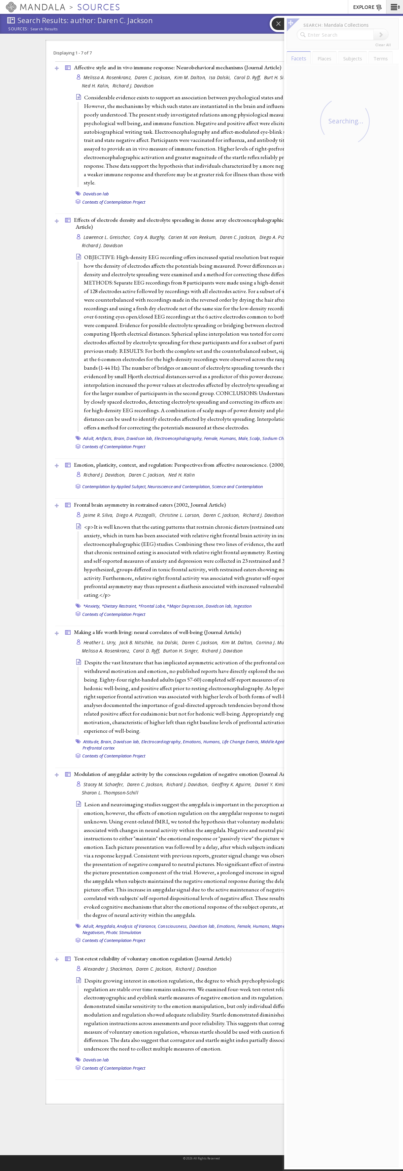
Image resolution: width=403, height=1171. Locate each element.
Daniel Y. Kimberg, (275, 784)
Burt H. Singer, (279, 77)
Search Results (44, 29)
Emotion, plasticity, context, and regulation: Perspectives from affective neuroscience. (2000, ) (197, 464)
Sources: (18, 29)
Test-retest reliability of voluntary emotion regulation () (152, 958)
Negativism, (94, 932)
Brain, (120, 438)
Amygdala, (106, 926)
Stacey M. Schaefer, (104, 784)
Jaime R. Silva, (99, 515)
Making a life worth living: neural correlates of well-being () (157, 632)
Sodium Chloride (278, 438)
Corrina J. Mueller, (276, 642)
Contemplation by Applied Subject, (114, 486)
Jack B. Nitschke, (137, 642)
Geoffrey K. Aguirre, (232, 784)
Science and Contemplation (237, 486)
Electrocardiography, (161, 742)
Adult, (89, 438)
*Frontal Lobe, (152, 606)
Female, (211, 438)
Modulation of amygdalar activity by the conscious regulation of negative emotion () (185, 774)
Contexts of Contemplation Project (113, 202)
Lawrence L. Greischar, (108, 237)
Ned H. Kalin (181, 475)
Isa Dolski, (220, 77)
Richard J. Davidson (133, 86)
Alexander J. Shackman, (109, 969)
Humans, (228, 438)
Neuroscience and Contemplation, (179, 486)
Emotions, (192, 742)
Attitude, (91, 742)
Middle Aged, (273, 742)
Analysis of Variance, (136, 926)
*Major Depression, (186, 606)
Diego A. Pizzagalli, (280, 237)
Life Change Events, (241, 742)
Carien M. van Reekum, (193, 237)
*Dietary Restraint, (119, 606)
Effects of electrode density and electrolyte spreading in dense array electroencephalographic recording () (200, 223)
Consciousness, (173, 926)
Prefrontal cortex (99, 748)
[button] (394, 7)
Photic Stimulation (124, 932)
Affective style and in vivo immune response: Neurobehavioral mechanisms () (177, 67)
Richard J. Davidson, (105, 475)
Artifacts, (104, 438)
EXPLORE (368, 7)
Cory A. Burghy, (150, 237)
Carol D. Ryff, (248, 77)
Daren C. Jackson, (154, 77)
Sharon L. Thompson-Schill (110, 792)
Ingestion (243, 606)
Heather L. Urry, (101, 642)
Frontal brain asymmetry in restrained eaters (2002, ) (150, 504)
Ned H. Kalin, (96, 86)
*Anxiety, (91, 606)
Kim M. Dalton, (190, 77)
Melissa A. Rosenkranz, (108, 77)
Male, (243, 438)
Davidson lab (96, 194)
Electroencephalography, (178, 438)
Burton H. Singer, (181, 651)
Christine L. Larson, (180, 515)
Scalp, (255, 438)
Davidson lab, (139, 438)
